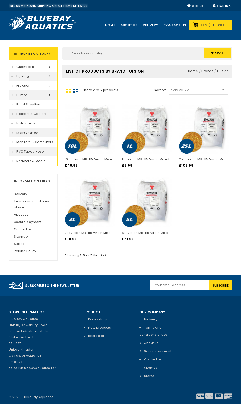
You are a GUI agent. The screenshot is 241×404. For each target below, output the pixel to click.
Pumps (34, 95)
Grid (68, 90)
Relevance (198, 89)
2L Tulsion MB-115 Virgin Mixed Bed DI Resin (90, 232)
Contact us (174, 25)
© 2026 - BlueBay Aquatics (31, 397)
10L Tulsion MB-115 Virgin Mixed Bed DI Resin (90, 159)
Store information (27, 312)
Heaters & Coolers (31, 114)
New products (99, 327)
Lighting (34, 76)
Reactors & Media (31, 161)
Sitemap (21, 236)
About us (21, 214)
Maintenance (27, 132)
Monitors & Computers (34, 142)
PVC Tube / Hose (30, 151)
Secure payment (27, 222)
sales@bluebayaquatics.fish (33, 368)
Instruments (26, 123)
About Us (129, 25)
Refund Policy (25, 251)
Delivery (150, 25)
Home (110, 25)
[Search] (147, 53)
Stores (19, 244)
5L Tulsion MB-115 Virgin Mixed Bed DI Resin (147, 232)
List (75, 90)
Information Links (32, 181)
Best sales (96, 336)
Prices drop (97, 319)
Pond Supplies (34, 104)
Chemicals (34, 67)
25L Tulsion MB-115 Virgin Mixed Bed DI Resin (204, 159)
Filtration (34, 86)
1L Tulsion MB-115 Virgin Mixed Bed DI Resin (147, 159)
